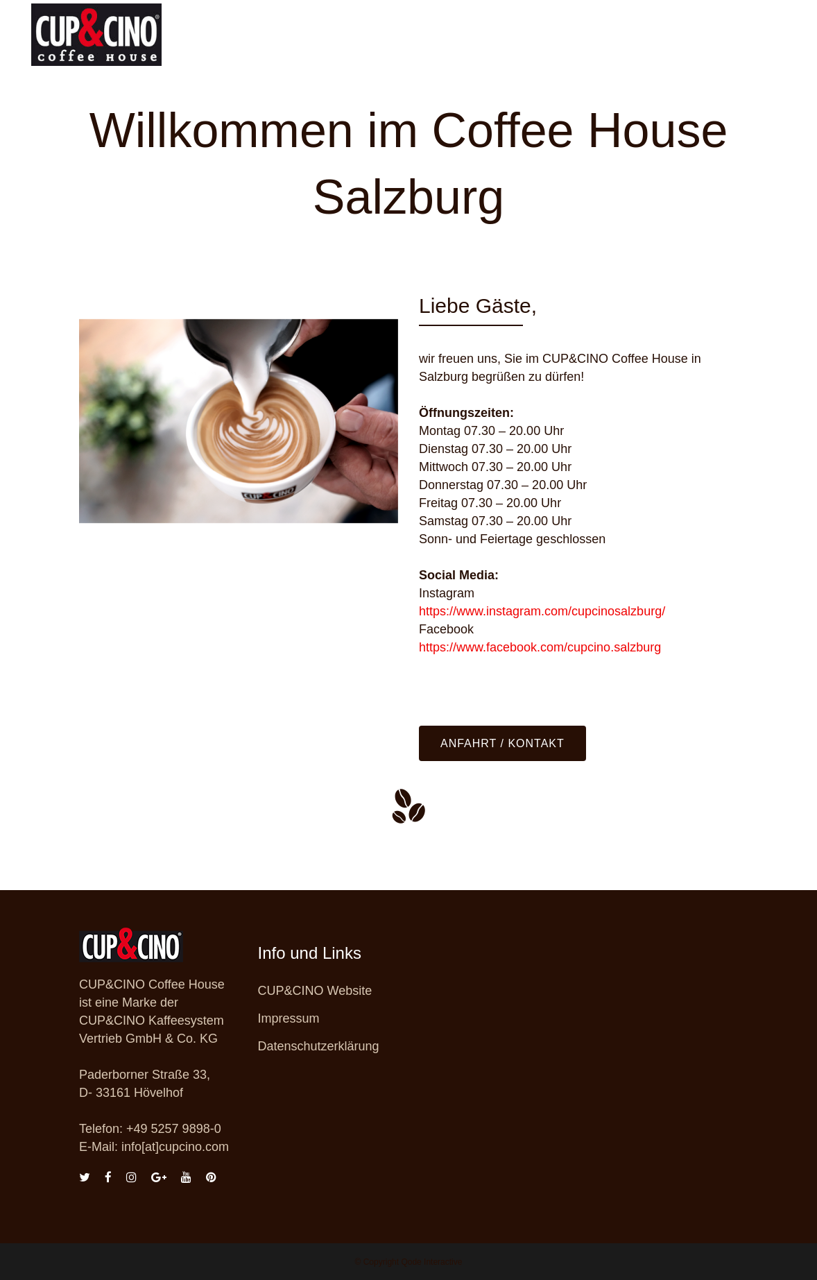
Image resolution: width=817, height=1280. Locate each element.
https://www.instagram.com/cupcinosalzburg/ (542, 611)
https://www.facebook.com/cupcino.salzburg (540, 647)
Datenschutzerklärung (318, 1046)
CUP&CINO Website (315, 991)
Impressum (289, 1018)
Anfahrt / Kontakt (502, 743)
